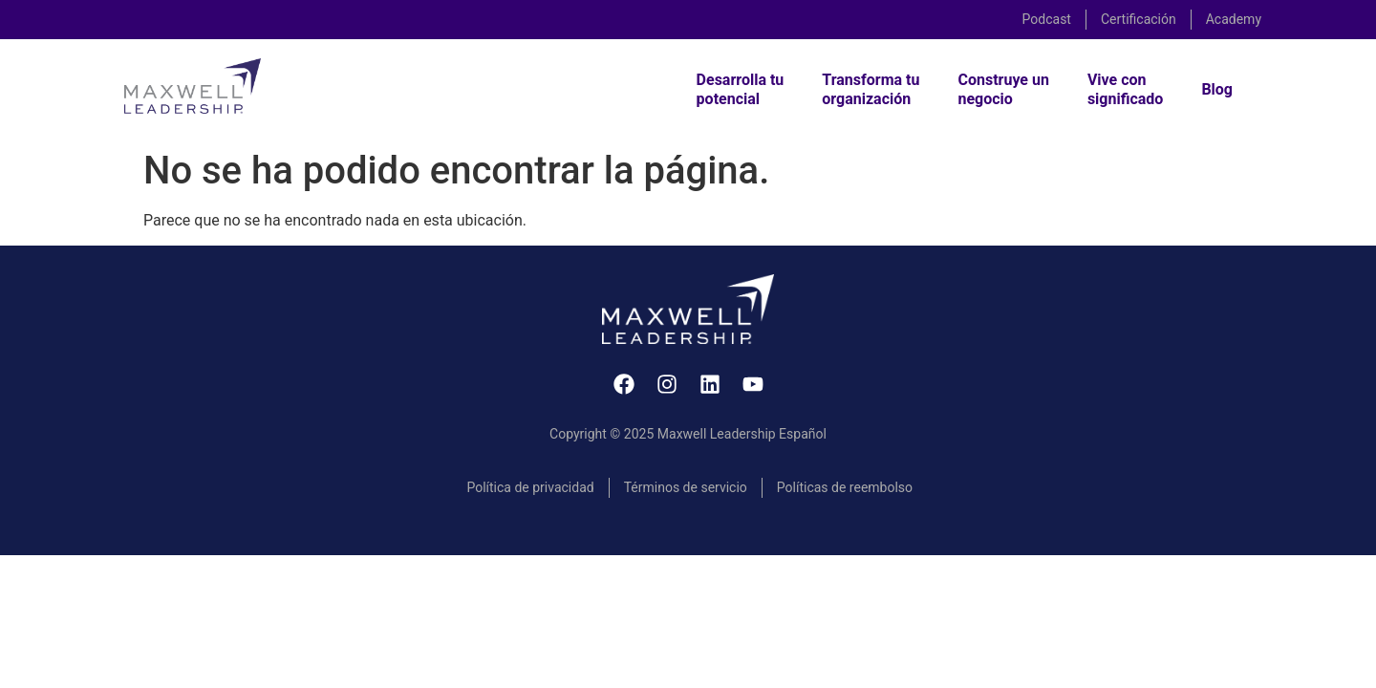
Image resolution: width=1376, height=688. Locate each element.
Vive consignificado (1125, 89)
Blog (1217, 89)
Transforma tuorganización (870, 89)
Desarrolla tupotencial (741, 89)
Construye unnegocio (1002, 89)
